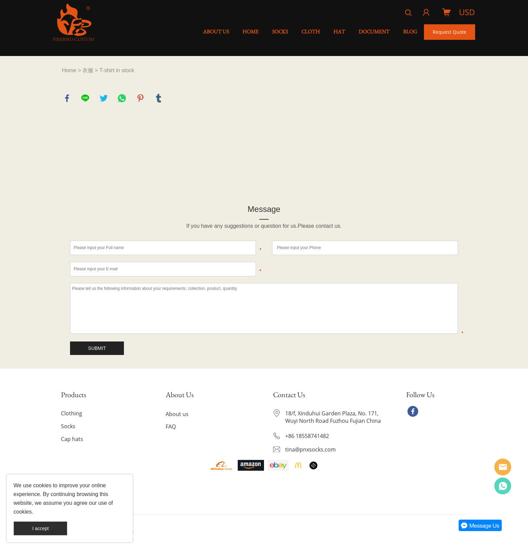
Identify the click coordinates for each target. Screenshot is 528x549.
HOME (250, 31)
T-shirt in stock (116, 70)
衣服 (87, 70)
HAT (339, 31)
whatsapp (122, 98)
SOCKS (280, 31)
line (85, 98)
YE (502, 485)
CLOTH (310, 31)
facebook (67, 98)
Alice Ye (502, 467)
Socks (68, 426)
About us (177, 414)
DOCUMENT (374, 31)
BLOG (410, 31)
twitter (104, 98)
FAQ (171, 426)
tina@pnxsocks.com (310, 449)
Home (69, 70)
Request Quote (449, 32)
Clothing (71, 413)
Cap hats (72, 439)
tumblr (159, 98)
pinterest (140, 98)
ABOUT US (216, 31)
